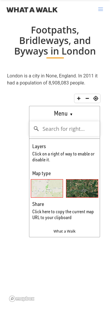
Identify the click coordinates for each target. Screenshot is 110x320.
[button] (100, 9)
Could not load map (55, 197)
